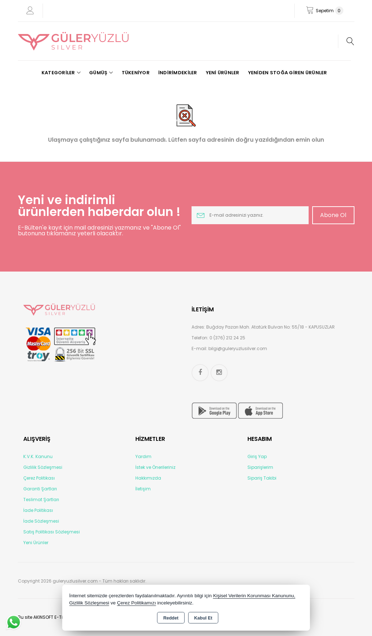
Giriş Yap (257, 456)
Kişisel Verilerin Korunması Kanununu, (254, 595)
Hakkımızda (148, 478)
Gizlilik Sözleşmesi (42, 467)
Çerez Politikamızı (136, 603)
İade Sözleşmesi (41, 521)
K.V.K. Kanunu (38, 456)
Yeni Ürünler (35, 543)
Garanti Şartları (40, 489)
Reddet (170, 618)
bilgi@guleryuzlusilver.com (237, 348)
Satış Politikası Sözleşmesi (51, 532)
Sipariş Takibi (261, 478)
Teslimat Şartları (41, 499)
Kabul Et (203, 618)
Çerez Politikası (39, 478)
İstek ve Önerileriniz (155, 467)
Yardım (143, 456)
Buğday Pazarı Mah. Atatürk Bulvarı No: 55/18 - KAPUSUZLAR (270, 327)
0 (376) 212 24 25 (227, 338)
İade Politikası (38, 510)
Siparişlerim (260, 467)
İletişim (143, 489)
